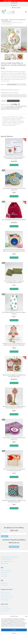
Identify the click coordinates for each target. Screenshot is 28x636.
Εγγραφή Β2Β (4, 585)
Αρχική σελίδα (4, 19)
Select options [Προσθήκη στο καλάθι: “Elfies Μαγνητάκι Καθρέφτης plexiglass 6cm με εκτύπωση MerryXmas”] (13, 382)
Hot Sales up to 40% (12, 106)
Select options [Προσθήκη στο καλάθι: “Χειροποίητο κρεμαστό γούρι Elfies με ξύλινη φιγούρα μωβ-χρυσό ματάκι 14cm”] (13, 414)
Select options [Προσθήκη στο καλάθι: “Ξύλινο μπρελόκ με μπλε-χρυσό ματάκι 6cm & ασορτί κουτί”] (13, 196)
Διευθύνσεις (4, 576)
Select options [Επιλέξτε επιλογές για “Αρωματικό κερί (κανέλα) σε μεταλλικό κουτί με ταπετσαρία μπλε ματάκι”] (13, 508)
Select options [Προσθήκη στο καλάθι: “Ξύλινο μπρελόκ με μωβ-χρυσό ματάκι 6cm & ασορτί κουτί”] (13, 445)
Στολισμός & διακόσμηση (13, 109)
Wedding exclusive (5, 599)
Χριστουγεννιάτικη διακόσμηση (18, 19)
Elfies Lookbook (5, 610)
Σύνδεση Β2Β (4, 583)
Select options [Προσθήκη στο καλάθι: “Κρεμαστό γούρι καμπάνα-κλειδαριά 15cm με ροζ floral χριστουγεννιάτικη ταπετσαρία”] (13, 351)
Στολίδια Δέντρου (6, 21)
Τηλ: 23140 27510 (14, 2)
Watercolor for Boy (5, 592)
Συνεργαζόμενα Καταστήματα (10, 557)
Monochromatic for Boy (7, 596)
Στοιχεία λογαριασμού (6, 570)
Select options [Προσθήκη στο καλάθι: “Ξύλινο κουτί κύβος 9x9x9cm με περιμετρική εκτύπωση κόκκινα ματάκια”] (13, 476)
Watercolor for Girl (5, 594)
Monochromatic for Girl (6, 598)
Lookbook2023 (4, 607)
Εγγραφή (5, 0)
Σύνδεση (9, 0)
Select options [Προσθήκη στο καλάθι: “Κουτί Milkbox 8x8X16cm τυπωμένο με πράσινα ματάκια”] (13, 320)
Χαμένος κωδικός (5, 572)
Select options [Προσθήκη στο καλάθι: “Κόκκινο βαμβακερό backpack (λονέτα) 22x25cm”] (13, 226)
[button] (26, 616)
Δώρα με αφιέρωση (10, 107)
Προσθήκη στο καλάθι (13, 100)
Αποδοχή (14, 629)
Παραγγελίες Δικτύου (7, 559)
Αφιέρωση (3, 84)
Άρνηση (14, 633)
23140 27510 (14, 547)
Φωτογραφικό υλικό (6, 561)
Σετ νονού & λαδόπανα (6, 608)
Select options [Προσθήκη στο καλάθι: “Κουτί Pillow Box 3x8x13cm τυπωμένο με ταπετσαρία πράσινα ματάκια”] (13, 288)
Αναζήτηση (14, 5)
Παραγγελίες (4, 574)
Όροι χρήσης (5, 563)
